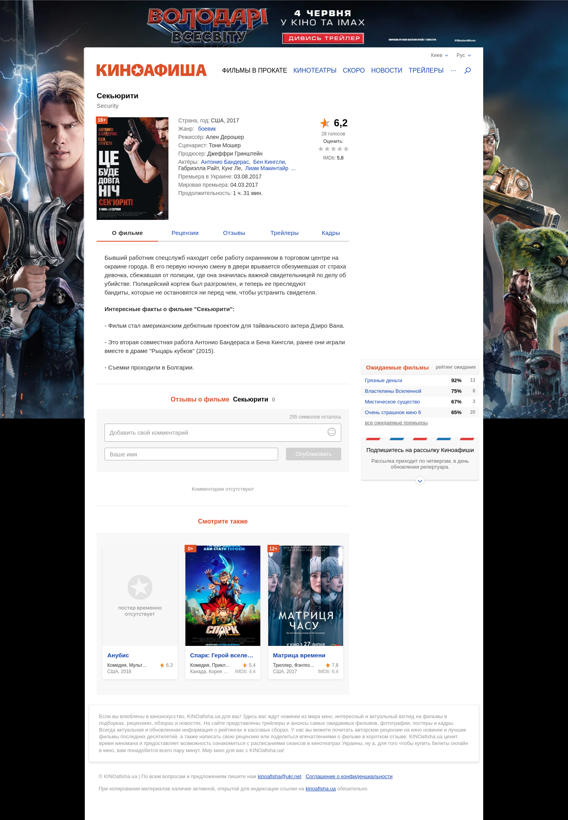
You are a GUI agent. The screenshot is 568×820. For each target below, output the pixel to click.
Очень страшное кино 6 (393, 412)
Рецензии (185, 232)
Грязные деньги (383, 380)
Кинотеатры (314, 70)
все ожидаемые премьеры (396, 423)
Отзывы (234, 232)
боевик (207, 129)
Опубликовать (313, 454)
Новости (386, 70)
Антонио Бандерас (225, 162)
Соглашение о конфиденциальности (349, 776)
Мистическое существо (392, 402)
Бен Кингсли (269, 162)
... (293, 168)
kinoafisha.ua (321, 789)
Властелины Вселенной (393, 391)
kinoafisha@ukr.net (279, 776)
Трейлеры (426, 70)
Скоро (354, 70)
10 (346, 149)
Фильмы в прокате (254, 70)
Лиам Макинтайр (266, 168)
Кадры (331, 232)
